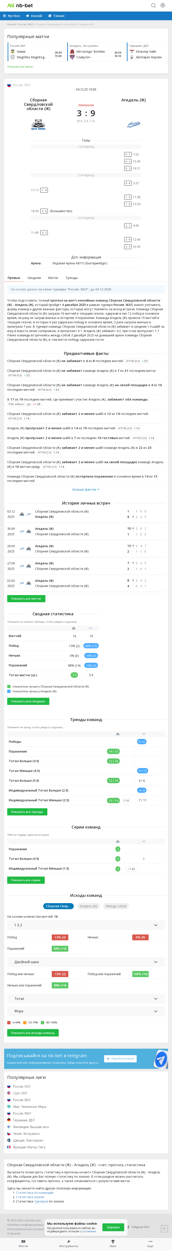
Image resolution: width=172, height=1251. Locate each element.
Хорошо (113, 1227)
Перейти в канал (120, 1058)
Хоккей (11, 24)
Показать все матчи (26, 598)
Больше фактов (86, 489)
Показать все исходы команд (32, 1033)
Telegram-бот (138, 1227)
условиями (89, 1231)
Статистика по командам (34, 1193)
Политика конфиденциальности (28, 1225)
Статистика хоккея (30, 1197)
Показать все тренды (27, 812)
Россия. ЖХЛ (25, 24)
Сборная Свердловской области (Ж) (38, 104)
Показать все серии (25, 880)
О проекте (14, 1233)
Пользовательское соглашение (27, 1229)
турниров (41, 1201)
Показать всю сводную (28, 701)
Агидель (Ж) (133, 99)
